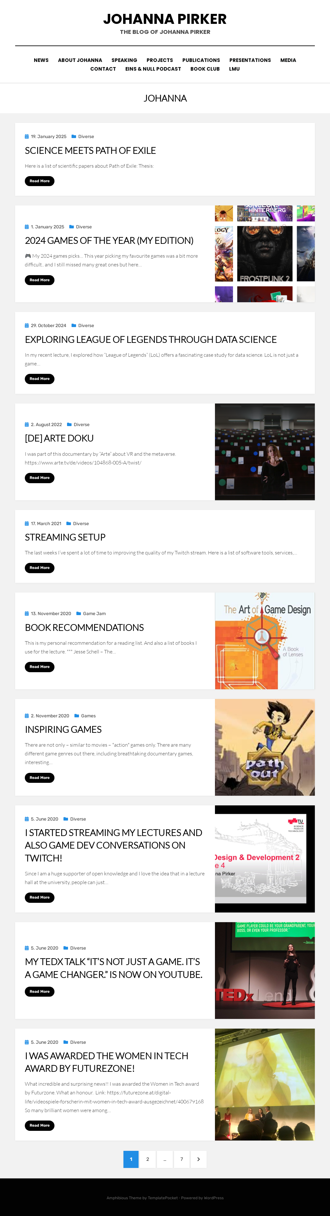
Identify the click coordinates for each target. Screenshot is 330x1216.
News (41, 60)
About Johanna (80, 60)
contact (103, 68)
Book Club (205, 68)
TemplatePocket (163, 1197)
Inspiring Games (63, 729)
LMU (234, 68)
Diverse (86, 136)
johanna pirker (165, 19)
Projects (160, 60)
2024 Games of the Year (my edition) (109, 240)
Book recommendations (84, 627)
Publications (201, 60)
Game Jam (94, 613)
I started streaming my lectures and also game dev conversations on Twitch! (113, 845)
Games (88, 716)
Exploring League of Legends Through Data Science (151, 339)
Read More (40, 181)
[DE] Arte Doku (59, 438)
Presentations (250, 60)
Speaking (124, 60)
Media (288, 60)
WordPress (214, 1197)
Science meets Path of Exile (90, 150)
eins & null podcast (153, 68)
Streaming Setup (65, 537)
